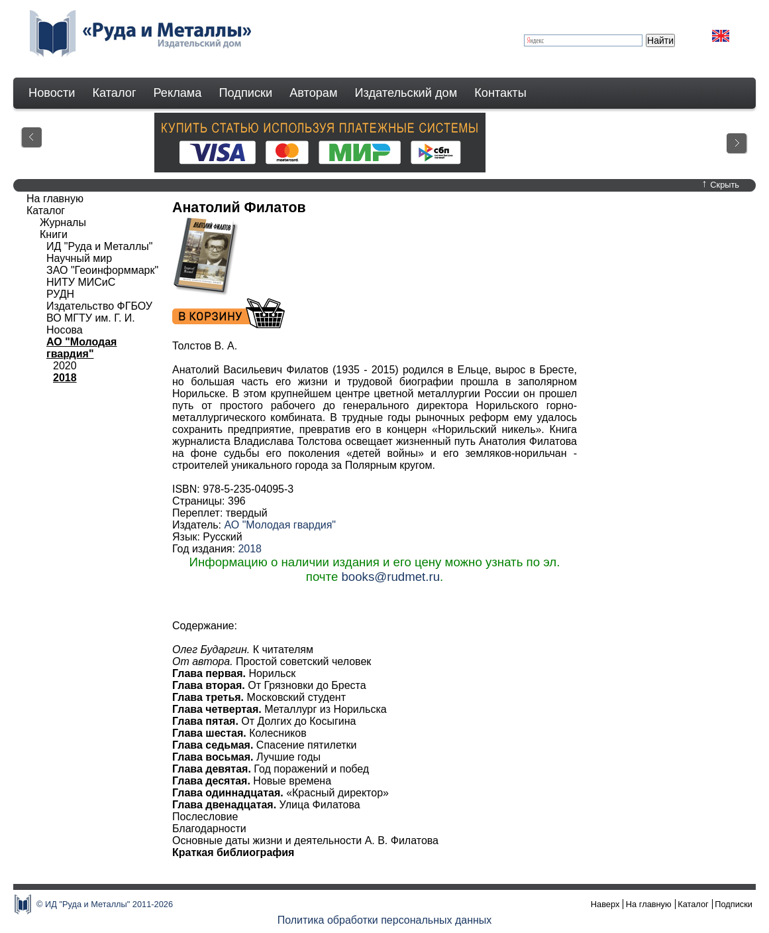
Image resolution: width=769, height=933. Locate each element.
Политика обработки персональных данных (385, 920)
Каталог (114, 92)
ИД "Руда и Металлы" (99, 246)
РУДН (60, 294)
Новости (51, 92)
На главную (54, 198)
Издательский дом (406, 92)
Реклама (178, 92)
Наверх (605, 904)
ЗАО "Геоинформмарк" (102, 270)
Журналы (63, 222)
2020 (65, 365)
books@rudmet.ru (390, 577)
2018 (250, 548)
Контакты (500, 92)
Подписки (246, 92)
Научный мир (79, 258)
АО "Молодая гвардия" (280, 524)
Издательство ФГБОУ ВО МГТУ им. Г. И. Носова (99, 318)
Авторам (313, 92)
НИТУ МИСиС (80, 282)
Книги (54, 234)
